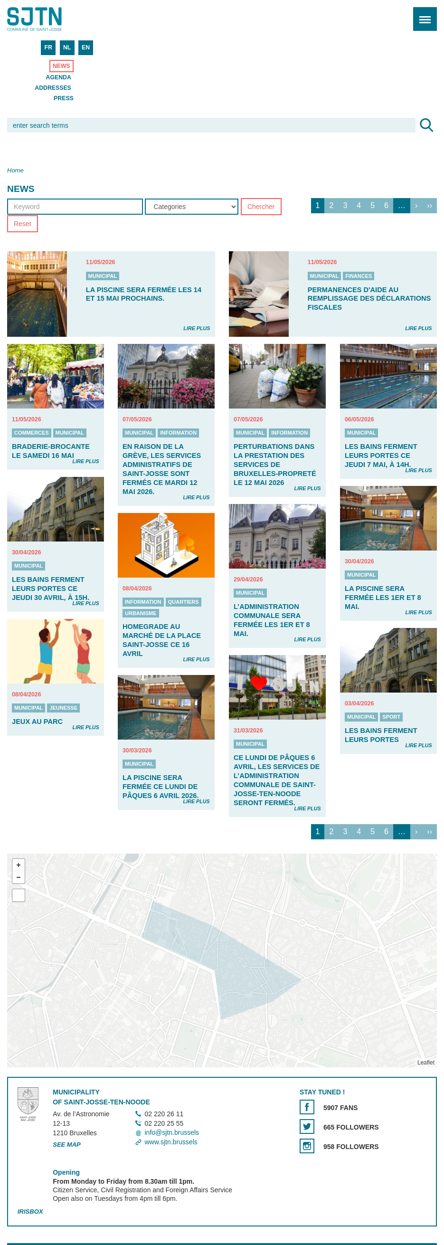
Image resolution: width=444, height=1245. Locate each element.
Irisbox (30, 1211)
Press (64, 98)
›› (429, 205)
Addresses (53, 88)
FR (48, 47)
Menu (422, 14)
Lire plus (196, 328)
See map (67, 1144)
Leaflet (426, 1062)
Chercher (261, 206)
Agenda (58, 77)
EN (86, 47)
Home (15, 170)
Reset (22, 224)
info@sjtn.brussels (171, 1133)
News (61, 66)
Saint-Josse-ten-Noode (48, 19)
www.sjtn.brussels (170, 1142)
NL (67, 47)
